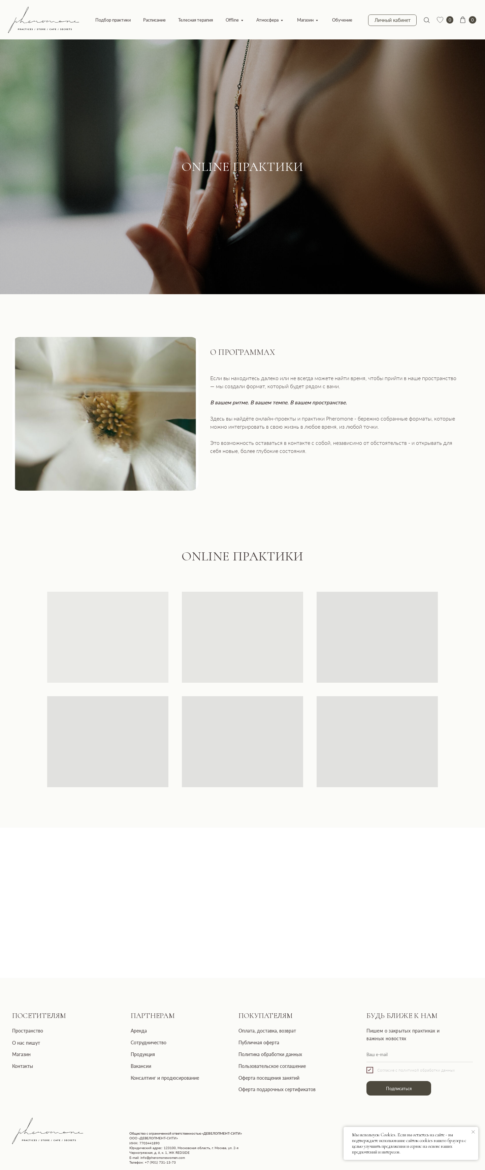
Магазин (305, 20)
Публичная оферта (258, 1042)
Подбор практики (113, 20)
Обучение (342, 20)
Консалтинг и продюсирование (165, 1078)
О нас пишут (26, 1043)
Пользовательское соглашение (272, 1066)
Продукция (143, 1054)
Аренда (139, 1031)
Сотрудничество (148, 1042)
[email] (419, 1054)
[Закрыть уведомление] (473, 1132)
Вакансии (141, 1066)
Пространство (27, 1031)
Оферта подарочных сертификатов (277, 1089)
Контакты (22, 1066)
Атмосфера (267, 20)
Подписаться (399, 1088)
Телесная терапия (195, 20)
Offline (232, 20)
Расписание (154, 20)
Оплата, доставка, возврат (267, 1031)
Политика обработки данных (270, 1054)
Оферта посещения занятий (268, 1078)
